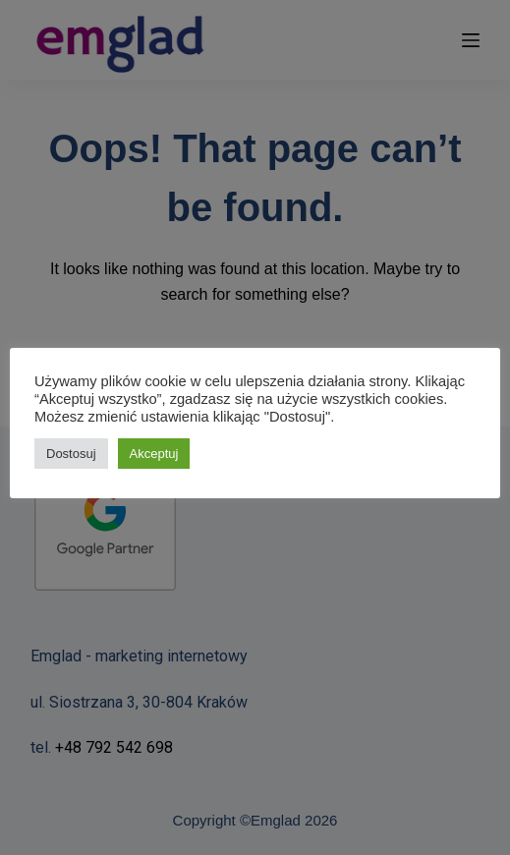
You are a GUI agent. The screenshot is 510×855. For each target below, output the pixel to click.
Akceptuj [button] (154, 453)
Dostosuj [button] (71, 453)
